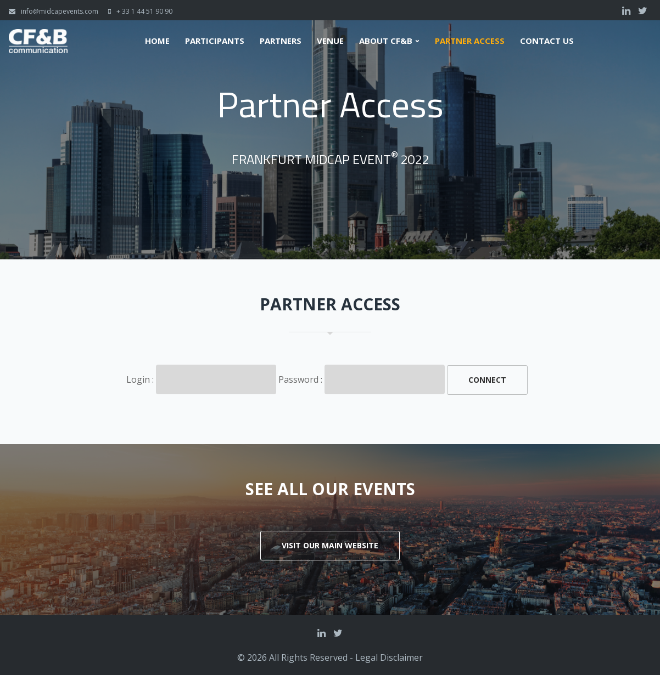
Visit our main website (330, 545)
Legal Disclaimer (389, 657)
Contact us (547, 41)
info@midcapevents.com (59, 11)
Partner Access (470, 41)
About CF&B (385, 41)
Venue (330, 41)
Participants (214, 41)
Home (157, 41)
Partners (280, 41)
